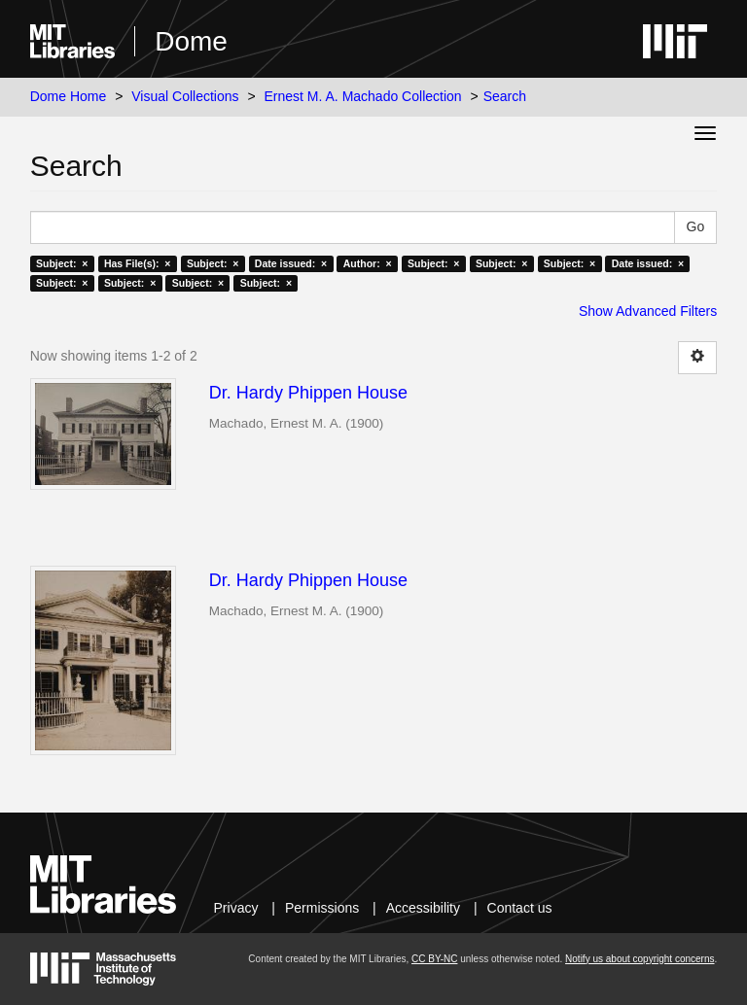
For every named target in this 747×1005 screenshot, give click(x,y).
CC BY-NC (434, 958)
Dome (191, 41)
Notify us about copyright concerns (639, 958)
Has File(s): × (137, 263)
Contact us (519, 908)
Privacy (236, 908)
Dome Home (68, 96)
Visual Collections (184, 96)
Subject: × (62, 263)
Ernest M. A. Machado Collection (363, 96)
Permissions (322, 908)
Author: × (367, 263)
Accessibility (423, 908)
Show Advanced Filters (648, 311)
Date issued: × (291, 263)
